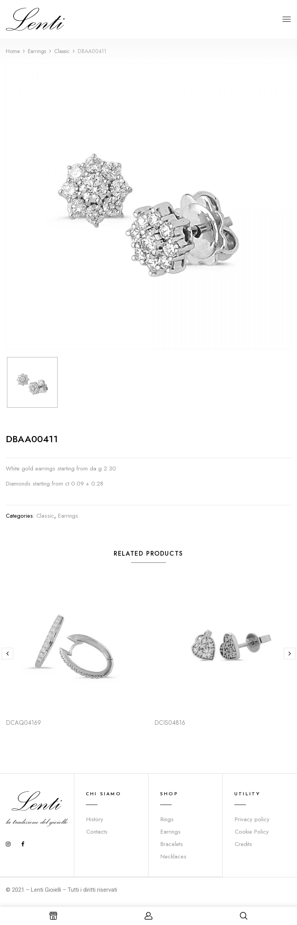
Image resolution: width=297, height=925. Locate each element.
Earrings (37, 51)
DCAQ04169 (23, 722)
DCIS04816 (169, 722)
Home (13, 51)
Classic (62, 51)
